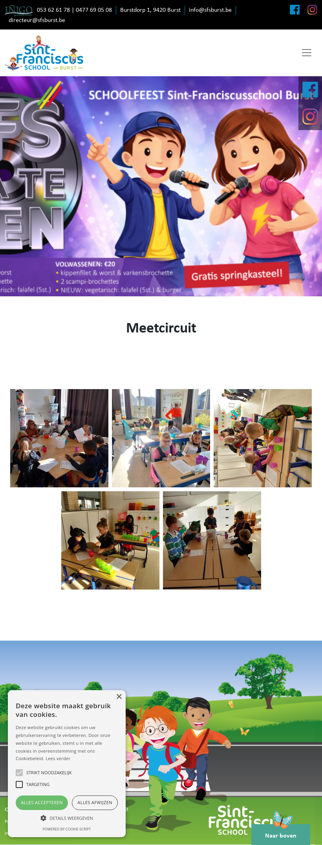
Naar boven (280, 831)
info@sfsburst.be (210, 10)
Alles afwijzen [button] (94, 802)
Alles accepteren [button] (42, 802)
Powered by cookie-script (67, 829)
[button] (67, 818)
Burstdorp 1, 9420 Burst (150, 10)
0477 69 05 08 (94, 10)
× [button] (119, 697)
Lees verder (58, 758)
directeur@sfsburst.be (37, 20)
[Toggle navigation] (306, 52)
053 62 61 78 (53, 10)
